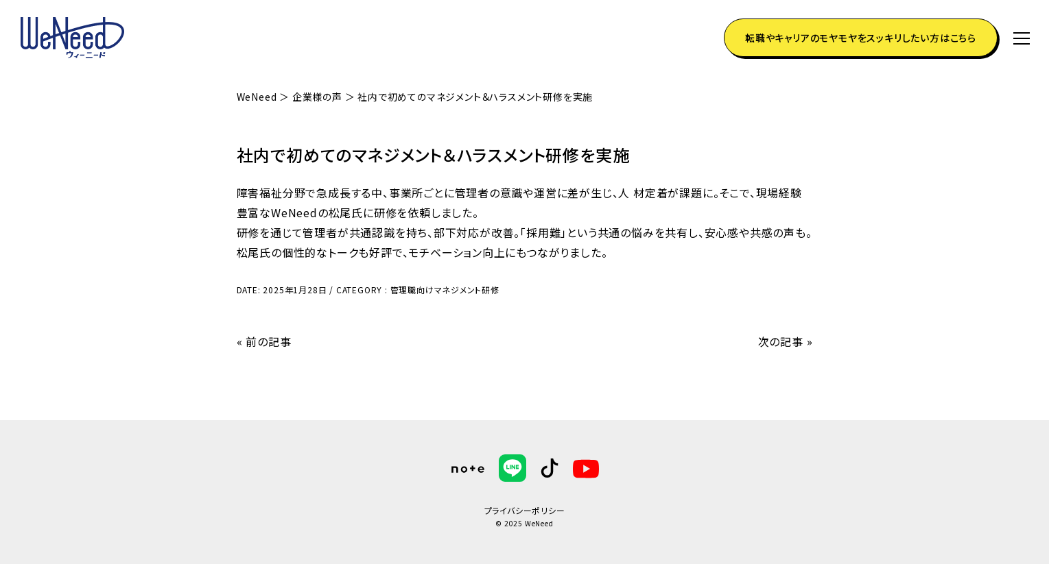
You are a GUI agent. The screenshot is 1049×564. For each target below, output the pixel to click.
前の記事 (268, 341)
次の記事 (780, 341)
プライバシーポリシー (524, 510)
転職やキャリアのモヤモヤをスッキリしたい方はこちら (860, 38)
